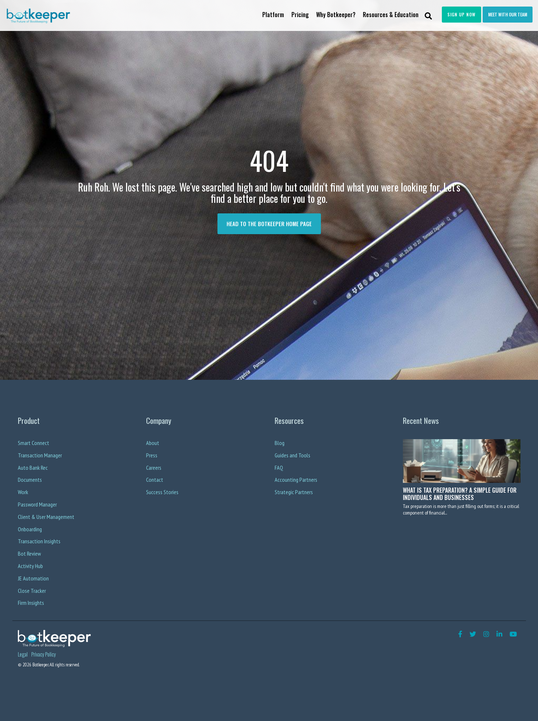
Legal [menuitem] (23, 654)
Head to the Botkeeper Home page (269, 224)
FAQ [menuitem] (279, 467)
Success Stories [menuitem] (162, 492)
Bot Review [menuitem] (29, 553)
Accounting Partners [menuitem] (296, 479)
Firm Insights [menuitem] (31, 602)
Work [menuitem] (23, 492)
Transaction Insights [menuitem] (39, 541)
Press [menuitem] (151, 455)
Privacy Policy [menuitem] (43, 654)
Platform (273, 14)
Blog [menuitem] (279, 442)
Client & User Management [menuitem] (46, 516)
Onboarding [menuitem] (30, 529)
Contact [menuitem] (154, 479)
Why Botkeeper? (336, 14)
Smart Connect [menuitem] (33, 442)
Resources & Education (391, 14)
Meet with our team (507, 14)
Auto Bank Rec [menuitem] (33, 467)
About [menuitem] (152, 442)
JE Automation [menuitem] (33, 578)
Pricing (300, 14)
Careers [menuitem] (153, 467)
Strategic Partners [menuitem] (294, 492)
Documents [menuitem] (30, 479)
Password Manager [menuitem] (37, 504)
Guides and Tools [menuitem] (292, 455)
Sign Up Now (461, 14)
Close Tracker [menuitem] (32, 590)
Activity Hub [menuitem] (30, 566)
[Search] (429, 15)
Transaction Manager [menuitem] (40, 455)
